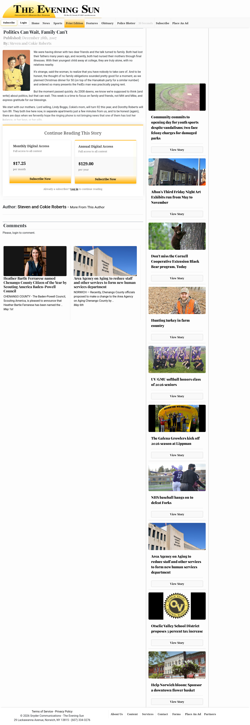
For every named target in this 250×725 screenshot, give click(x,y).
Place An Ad (180, 23)
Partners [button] (210, 714)
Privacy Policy (64, 711)
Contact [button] (163, 714)
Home (36, 23)
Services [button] (148, 714)
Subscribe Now (40, 179)
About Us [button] (117, 714)
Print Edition (74, 23)
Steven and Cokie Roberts (42, 206)
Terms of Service (42, 711)
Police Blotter (126, 23)
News (46, 23)
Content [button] (132, 714)
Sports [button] (57, 23)
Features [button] (92, 23)
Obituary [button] (107, 23)
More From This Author (87, 207)
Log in (74, 189)
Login (23, 22)
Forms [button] (176, 714)
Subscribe (9, 22)
